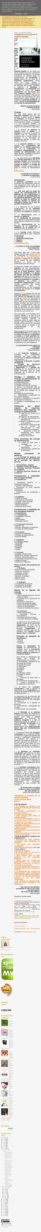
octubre (6, 1149)
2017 (4, 1200)
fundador (33, 916)
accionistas (21, 915)
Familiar (29, 916)
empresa (22, 916)
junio (5, 1190)
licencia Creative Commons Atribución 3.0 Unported (6, 1226)
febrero (6, 1196)
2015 (4, 1203)
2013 (4, 1206)
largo (26, 917)
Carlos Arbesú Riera (22, 799)
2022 (4, 1143)
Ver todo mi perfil (5, 949)
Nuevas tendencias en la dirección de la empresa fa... (8, 1167)
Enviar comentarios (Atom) (29, 931)
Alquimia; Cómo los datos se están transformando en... (8, 1157)
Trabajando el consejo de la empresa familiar (27, 796)
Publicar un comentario (19, 925)
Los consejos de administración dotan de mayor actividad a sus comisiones (27, 882)
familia (25, 916)
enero (5, 1197)
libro (24, 293)
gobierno (16, 917)
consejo (37, 915)
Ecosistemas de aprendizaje (7, 1164)
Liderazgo (33, 917)
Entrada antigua (35, 928)
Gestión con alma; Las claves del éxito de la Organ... (8, 1175)
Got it (25, 14)
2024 (4, 1140)
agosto (6, 1188)
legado (29, 917)
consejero (33, 915)
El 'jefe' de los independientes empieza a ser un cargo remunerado (27, 877)
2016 (4, 1202)
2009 (4, 1212)
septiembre (7, 1186)
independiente (22, 917)
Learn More (18, 14)
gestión (37, 916)
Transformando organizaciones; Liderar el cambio (11, 1104)
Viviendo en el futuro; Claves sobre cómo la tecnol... (8, 1161)
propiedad (23, 918)
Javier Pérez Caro (7, 947)
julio (5, 1189)
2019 (4, 1148)
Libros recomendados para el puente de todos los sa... (8, 1152)
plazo (37, 917)
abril (5, 1193)
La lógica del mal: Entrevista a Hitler (11, 1086)
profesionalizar (17, 918)
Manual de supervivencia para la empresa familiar (8, 1180)
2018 (4, 1199)
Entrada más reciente (20, 928)
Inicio (28, 928)
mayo (5, 1192)
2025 (4, 1139)
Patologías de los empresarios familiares (7, 1171)
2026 (4, 1137)
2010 (4, 1211)
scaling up (26, 298)
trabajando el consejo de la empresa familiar (27, 256)
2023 (4, 1142)
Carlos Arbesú (35, 254)
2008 (4, 1214)
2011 (4, 1209)
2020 (4, 1146)
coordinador (16, 916)
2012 (4, 1208)
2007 (4, 1215)
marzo (5, 1195)
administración (27, 915)
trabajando (28, 918)
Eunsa (17, 801)
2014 (4, 1205)
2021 (4, 1145)
